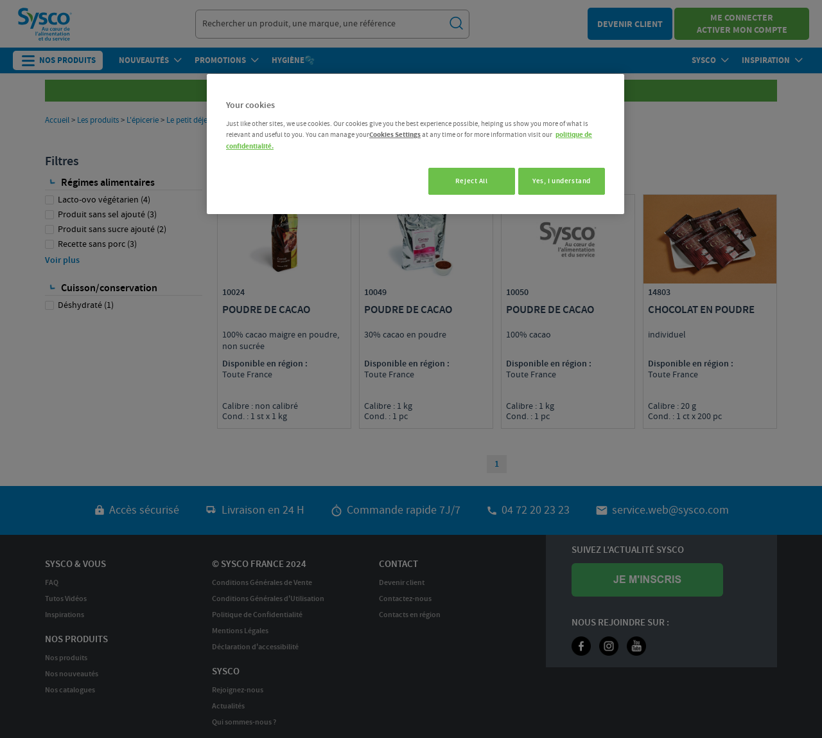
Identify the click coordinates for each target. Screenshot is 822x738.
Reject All (466, 181)
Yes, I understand (561, 181)
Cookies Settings (395, 135)
